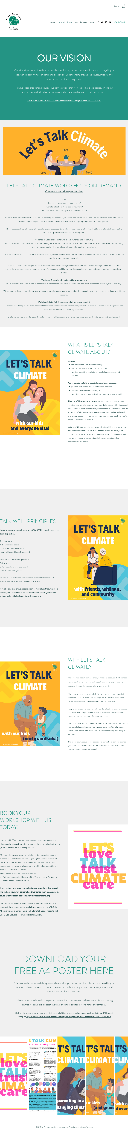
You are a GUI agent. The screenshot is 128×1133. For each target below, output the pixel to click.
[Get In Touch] (119, 22)
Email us (40, 844)
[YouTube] (109, 22)
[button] (123, 6)
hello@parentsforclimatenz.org (27, 596)
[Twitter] (102, 22)
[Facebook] (98, 22)
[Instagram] (105, 22)
